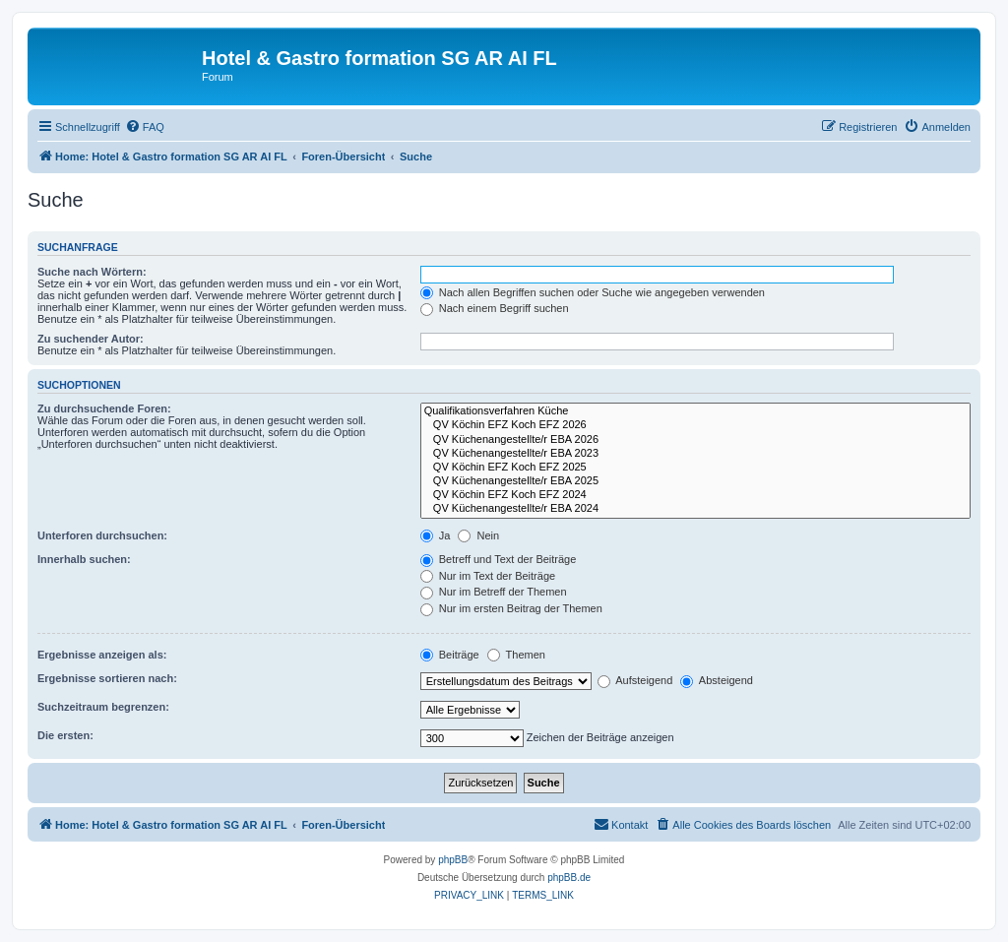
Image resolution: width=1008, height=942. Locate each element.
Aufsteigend (635, 680)
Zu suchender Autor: (90, 339)
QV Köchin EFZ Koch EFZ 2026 (695, 425)
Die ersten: (65, 735)
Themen (516, 654)
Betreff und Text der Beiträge (498, 559)
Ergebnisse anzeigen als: (101, 654)
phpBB (453, 859)
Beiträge (449, 654)
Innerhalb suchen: (84, 559)
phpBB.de (569, 877)
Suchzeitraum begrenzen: (103, 707)
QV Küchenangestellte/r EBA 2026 (695, 440)
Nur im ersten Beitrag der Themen (511, 608)
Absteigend (716, 680)
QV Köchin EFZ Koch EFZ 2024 (695, 495)
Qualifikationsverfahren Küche (695, 411)
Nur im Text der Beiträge (487, 576)
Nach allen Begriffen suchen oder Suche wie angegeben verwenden (592, 292)
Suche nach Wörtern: (92, 272)
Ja (435, 535)
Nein (478, 535)
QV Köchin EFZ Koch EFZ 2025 (695, 467)
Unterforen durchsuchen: (102, 535)
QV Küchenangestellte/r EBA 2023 (695, 454)
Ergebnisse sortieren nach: (107, 678)
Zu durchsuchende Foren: (104, 408)
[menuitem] (144, 127)
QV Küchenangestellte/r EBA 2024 (695, 509)
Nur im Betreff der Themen (493, 591)
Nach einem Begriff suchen (494, 308)
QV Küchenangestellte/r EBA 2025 (695, 481)
